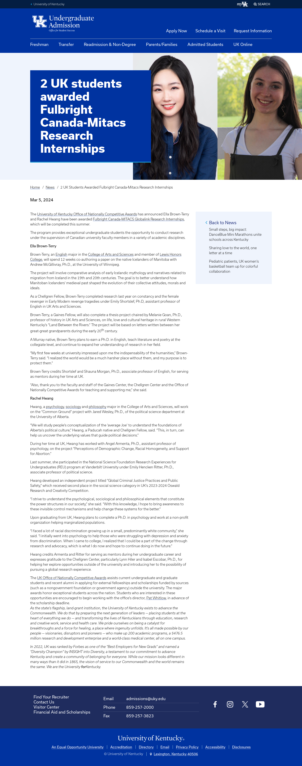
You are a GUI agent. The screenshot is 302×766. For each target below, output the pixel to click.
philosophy (97, 407)
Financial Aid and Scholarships (62, 712)
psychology (55, 407)
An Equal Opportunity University (78, 747)
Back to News (222, 222)
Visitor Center (46, 707)
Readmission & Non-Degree (110, 44)
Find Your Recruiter (51, 696)
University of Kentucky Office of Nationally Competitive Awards (87, 214)
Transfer (66, 44)
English (61, 254)
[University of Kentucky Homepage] (151, 738)
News (50, 187)
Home (35, 187)
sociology (73, 407)
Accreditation (121, 747)
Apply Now (176, 30)
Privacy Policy (187, 747)
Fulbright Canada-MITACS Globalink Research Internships (138, 219)
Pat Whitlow (156, 598)
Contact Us (44, 702)
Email (164, 747)
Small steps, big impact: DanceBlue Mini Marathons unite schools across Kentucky (235, 234)
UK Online (243, 44)
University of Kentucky (49, 4)
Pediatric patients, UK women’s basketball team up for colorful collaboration (234, 266)
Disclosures (241, 747)
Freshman (39, 44)
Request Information (253, 30)
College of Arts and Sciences (111, 254)
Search (264, 4)
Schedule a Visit (210, 30)
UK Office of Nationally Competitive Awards (71, 578)
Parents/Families (161, 44)
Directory (146, 747)
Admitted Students (205, 44)
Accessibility (215, 747)
